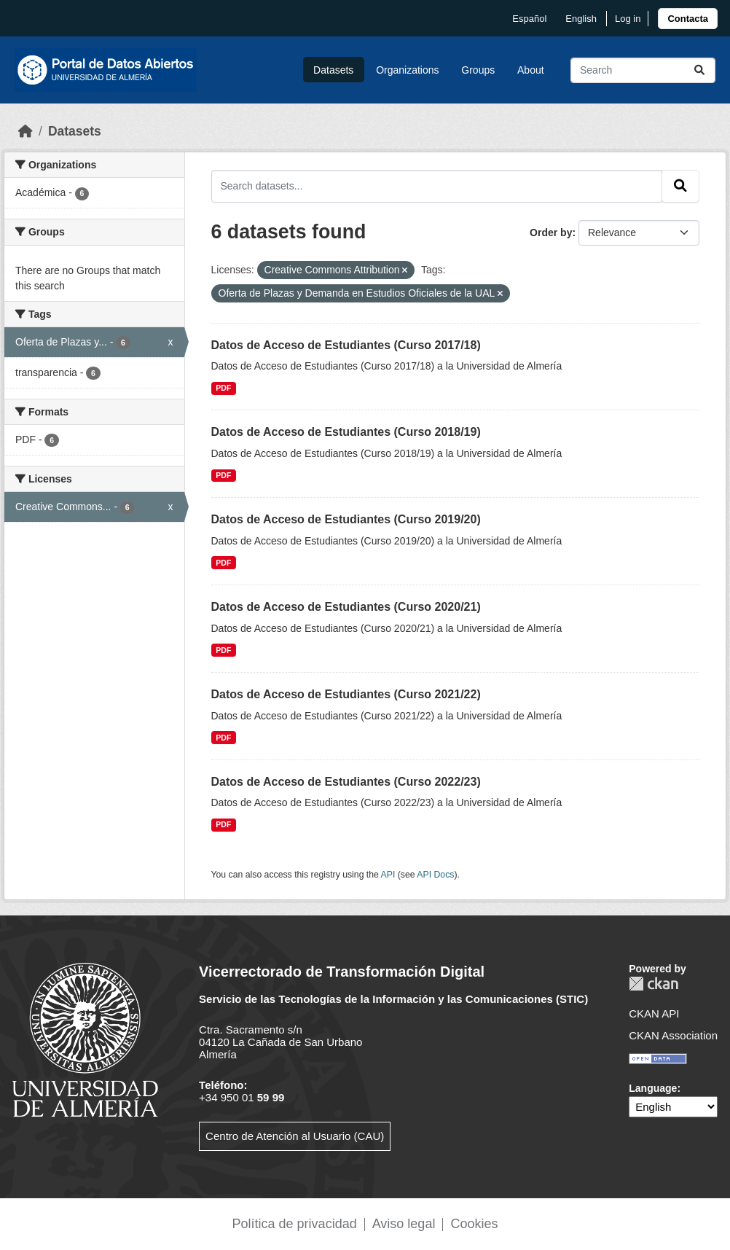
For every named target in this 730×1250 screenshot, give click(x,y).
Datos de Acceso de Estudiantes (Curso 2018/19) (346, 432)
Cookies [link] (474, 1223)
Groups (478, 70)
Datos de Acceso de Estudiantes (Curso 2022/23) (346, 782)
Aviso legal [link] (404, 1223)
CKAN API (654, 1013)
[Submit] (699, 70)
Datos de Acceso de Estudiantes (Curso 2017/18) (346, 345)
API (388, 875)
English (581, 18)
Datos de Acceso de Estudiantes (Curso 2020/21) (346, 607)
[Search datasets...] (642, 70)
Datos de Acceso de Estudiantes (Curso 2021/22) (346, 694)
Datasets (333, 70)
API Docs (435, 875)
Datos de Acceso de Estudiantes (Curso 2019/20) (346, 519)
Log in (627, 18)
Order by (551, 232)
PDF (223, 387)
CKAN (653, 983)
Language (653, 1088)
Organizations (407, 70)
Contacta (687, 18)
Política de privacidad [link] (294, 1223)
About (530, 70)
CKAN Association (673, 1035)
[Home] (25, 131)
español (529, 18)
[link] (688, 18)
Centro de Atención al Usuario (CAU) (294, 1136)
